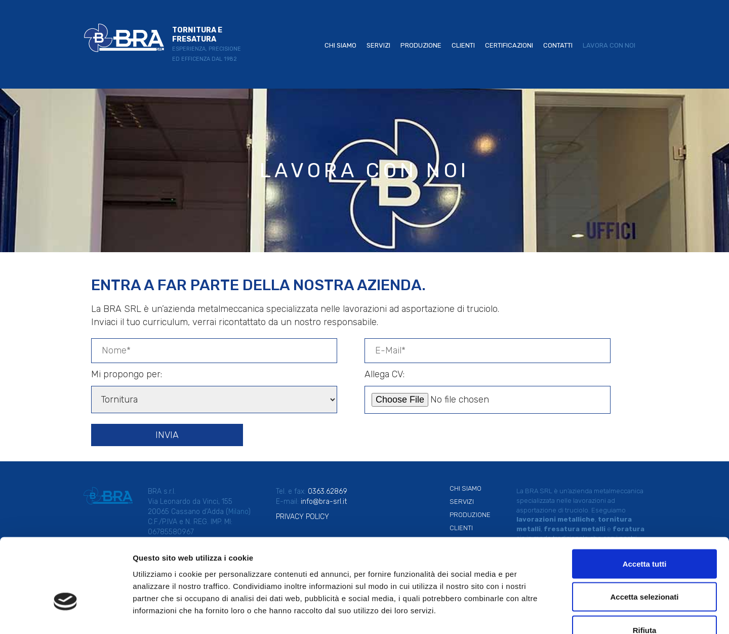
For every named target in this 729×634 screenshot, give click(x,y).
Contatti (558, 45)
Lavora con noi (609, 45)
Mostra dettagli (532, 614)
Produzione (420, 45)
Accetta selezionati (644, 534)
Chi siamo (340, 45)
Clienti (463, 45)
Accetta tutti (645, 501)
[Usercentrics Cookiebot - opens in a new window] (65, 614)
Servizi (378, 45)
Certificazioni (509, 45)
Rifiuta (645, 567)
